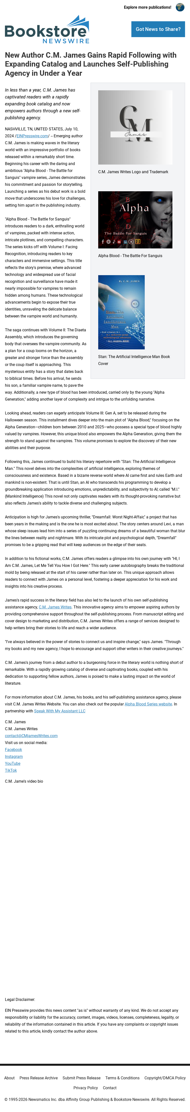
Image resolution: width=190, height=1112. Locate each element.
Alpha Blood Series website (148, 704)
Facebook (13, 749)
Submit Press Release (81, 1078)
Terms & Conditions (122, 1078)
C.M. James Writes (55, 607)
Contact (110, 1088)
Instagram (14, 756)
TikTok (11, 770)
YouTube (12, 763)
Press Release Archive (39, 1078)
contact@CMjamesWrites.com (31, 735)
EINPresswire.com (32, 136)
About (9, 1078)
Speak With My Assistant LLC (59, 711)
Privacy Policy (85, 1088)
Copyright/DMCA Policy (165, 1078)
